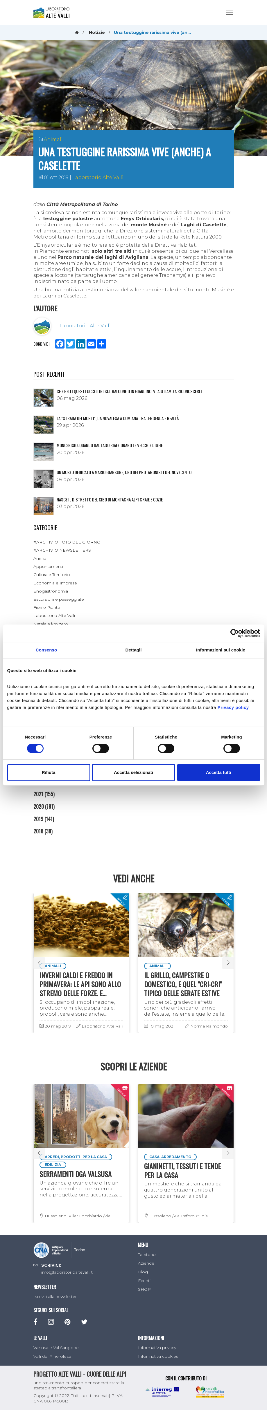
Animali (53, 139)
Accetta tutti (218, 772)
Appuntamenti (48, 566)
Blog (143, 1272)
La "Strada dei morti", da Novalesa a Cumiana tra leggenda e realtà (118, 418)
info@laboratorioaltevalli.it (67, 1272)
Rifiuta (48, 772)
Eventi (144, 1281)
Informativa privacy (157, 1348)
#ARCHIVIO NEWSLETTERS (62, 550)
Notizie (97, 32)
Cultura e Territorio (51, 574)
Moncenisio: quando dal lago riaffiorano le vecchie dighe (110, 445)
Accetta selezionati (133, 772)
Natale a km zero (50, 624)
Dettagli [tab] (134, 649)
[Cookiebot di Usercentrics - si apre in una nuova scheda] (234, 633)
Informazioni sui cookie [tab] (220, 649)
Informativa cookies (158, 1356)
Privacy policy (233, 707)
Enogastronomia (50, 591)
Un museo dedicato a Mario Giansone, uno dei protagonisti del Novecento (124, 472)
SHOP (144, 1289)
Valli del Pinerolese (52, 1356)
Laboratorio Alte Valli (97, 177)
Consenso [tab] (46, 649)
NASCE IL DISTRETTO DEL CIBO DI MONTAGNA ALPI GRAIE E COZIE (110, 499)
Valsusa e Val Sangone (56, 1348)
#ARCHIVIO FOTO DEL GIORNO (67, 542)
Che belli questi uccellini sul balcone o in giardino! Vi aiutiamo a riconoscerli (129, 391)
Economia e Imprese (55, 583)
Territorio (147, 1254)
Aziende (146, 1263)
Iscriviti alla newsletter (55, 1297)
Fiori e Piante (46, 607)
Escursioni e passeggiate (58, 599)
